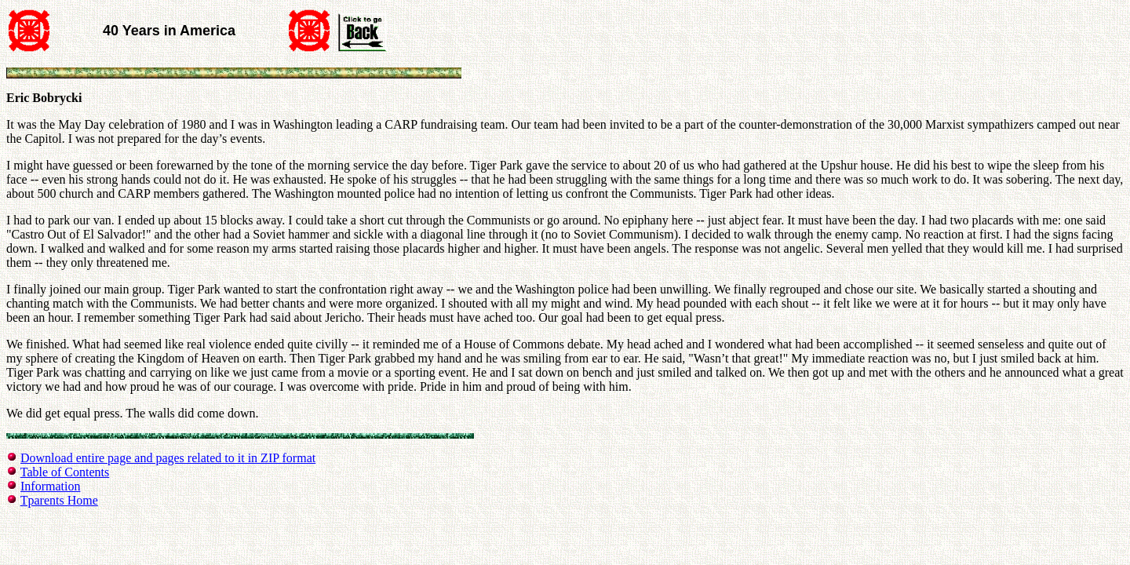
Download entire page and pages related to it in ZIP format (167, 458)
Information (50, 486)
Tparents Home (59, 500)
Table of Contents (65, 472)
